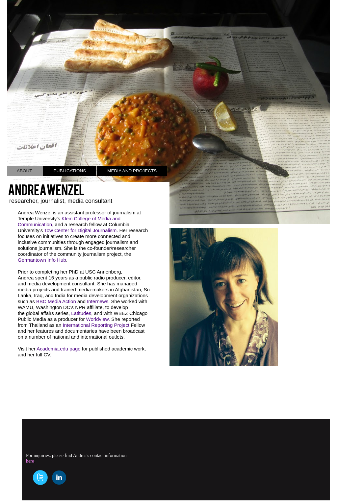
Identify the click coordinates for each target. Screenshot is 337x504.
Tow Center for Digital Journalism (80, 230)
